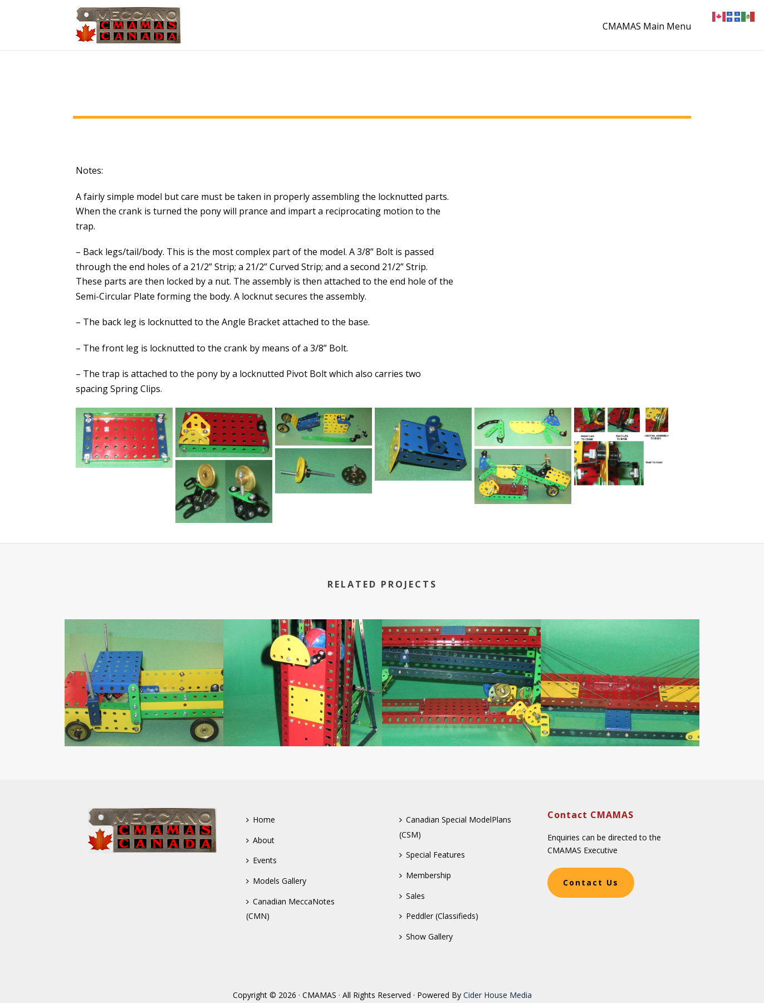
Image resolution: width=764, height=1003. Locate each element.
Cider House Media (497, 995)
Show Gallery (426, 936)
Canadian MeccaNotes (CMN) (290, 909)
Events (261, 860)
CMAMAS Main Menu (647, 26)
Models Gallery (276, 880)
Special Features (432, 854)
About (260, 840)
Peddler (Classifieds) (438, 916)
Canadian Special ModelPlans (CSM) (455, 827)
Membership (425, 875)
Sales (412, 896)
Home (260, 819)
